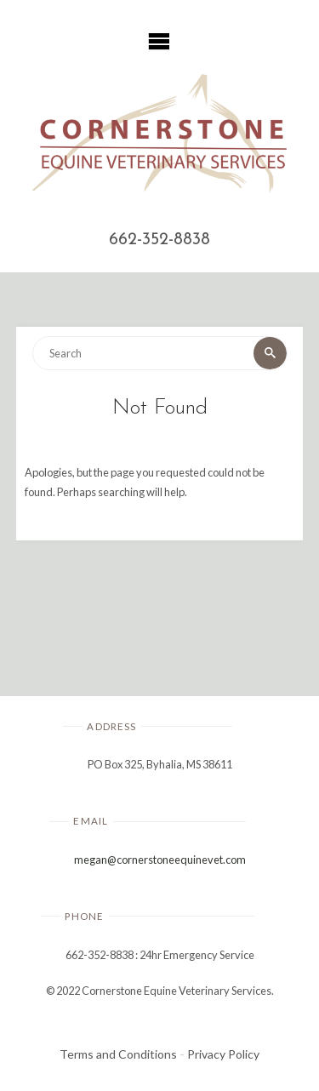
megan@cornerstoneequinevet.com (160, 859)
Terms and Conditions (118, 1054)
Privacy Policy (223, 1054)
